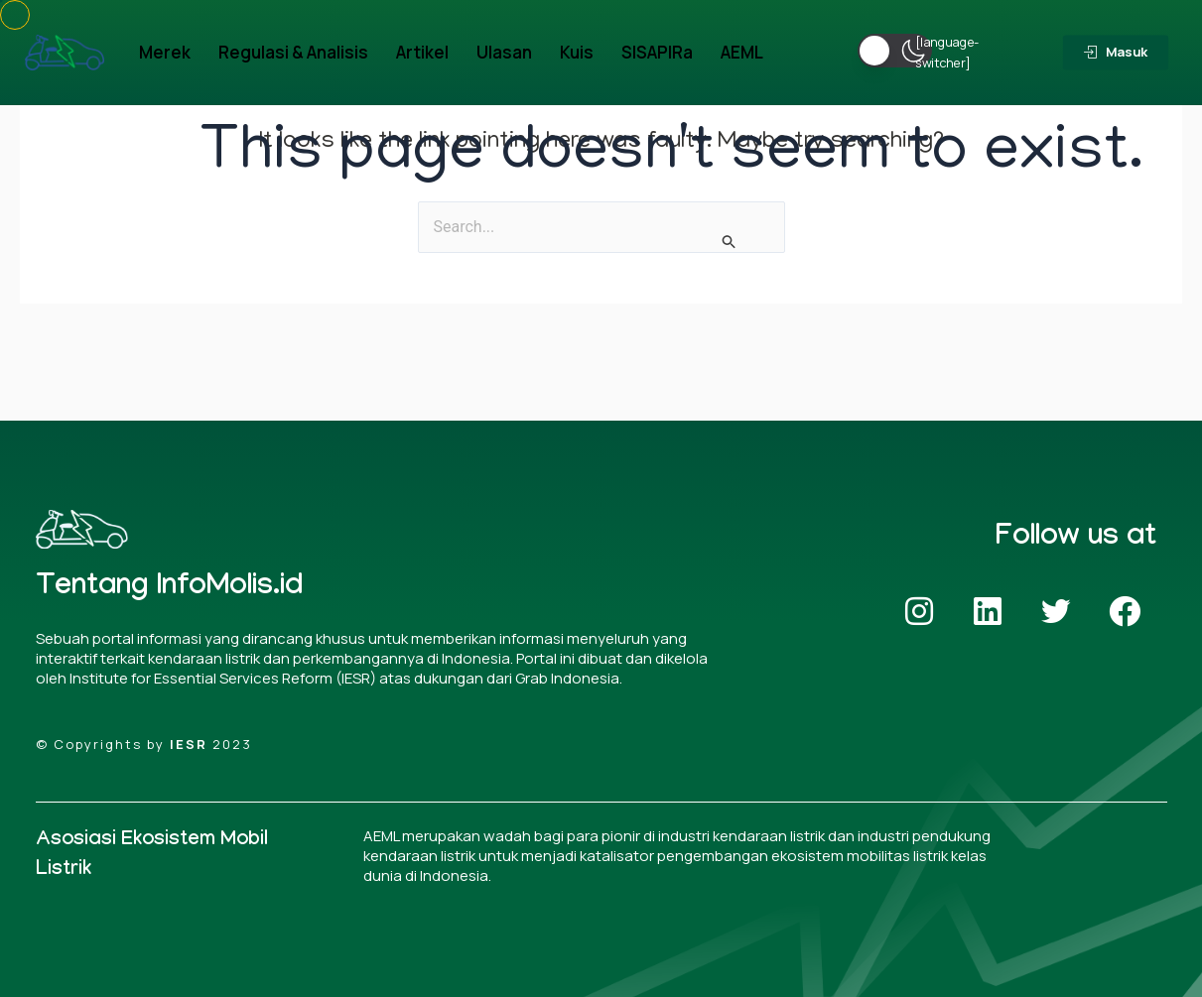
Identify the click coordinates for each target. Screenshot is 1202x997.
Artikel (422, 52)
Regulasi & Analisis (293, 52)
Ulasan (504, 52)
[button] (895, 50)
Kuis (577, 52)
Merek (165, 52)
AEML (742, 52)
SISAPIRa (657, 52)
